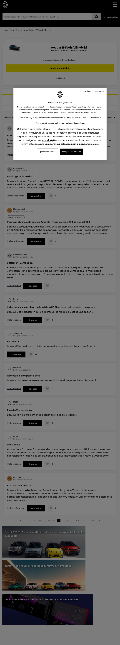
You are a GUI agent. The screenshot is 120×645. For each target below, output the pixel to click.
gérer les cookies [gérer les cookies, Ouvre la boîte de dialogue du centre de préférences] (48, 152)
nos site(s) (48, 140)
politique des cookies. (75, 123)
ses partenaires (35, 107)
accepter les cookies (71, 152)
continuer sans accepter (94, 91)
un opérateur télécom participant (65, 143)
